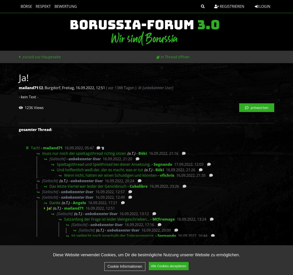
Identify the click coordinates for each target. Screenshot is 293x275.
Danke (55, 202)
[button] (203, 6)
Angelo (79, 202)
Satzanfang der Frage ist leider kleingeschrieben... (106, 219)
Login (262, 6)
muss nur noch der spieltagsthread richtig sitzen (84, 153)
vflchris (167, 175)
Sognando (163, 164)
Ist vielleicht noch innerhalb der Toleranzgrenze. (113, 235)
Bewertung (65, 6)
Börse (26, 6)
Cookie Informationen (124, 266)
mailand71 (52, 147)
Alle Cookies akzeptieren (168, 266)
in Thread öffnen (175, 56)
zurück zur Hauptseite (40, 56)
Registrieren (229, 6)
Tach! (35, 147)
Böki (142, 153)
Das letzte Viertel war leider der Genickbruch (88, 186)
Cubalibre (139, 186)
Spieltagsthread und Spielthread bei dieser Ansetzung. (104, 164)
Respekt (43, 6)
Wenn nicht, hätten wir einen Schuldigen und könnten (110, 175)
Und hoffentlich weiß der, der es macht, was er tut (100, 169)
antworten (257, 107)
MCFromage (163, 219)
